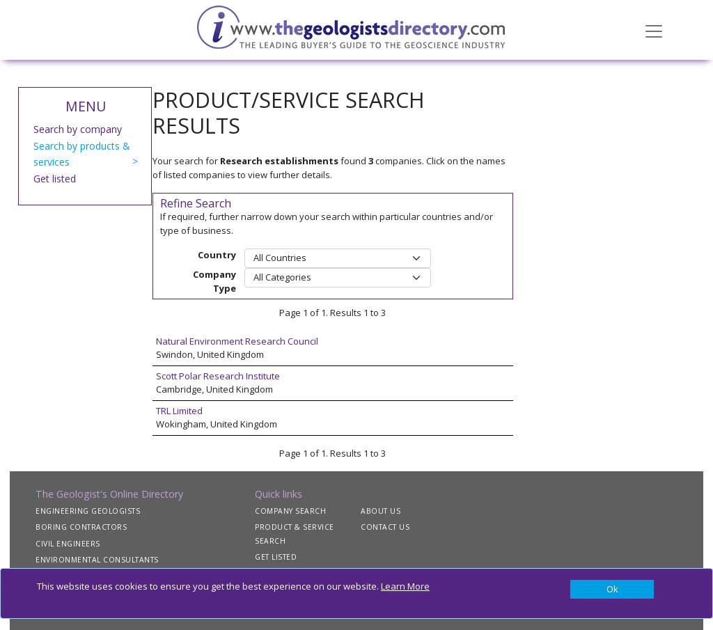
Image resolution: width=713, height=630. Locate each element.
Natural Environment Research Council (237, 341)
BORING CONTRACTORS (81, 527)
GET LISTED (276, 557)
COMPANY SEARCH (290, 511)
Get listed (54, 178)
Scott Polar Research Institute (218, 376)
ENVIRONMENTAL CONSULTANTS (97, 560)
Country (217, 255)
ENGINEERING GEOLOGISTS (88, 511)
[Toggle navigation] (654, 30)
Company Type (214, 281)
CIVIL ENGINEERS (68, 544)
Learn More (405, 586)
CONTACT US (385, 527)
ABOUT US (380, 511)
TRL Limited (179, 410)
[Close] (612, 589)
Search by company (77, 129)
